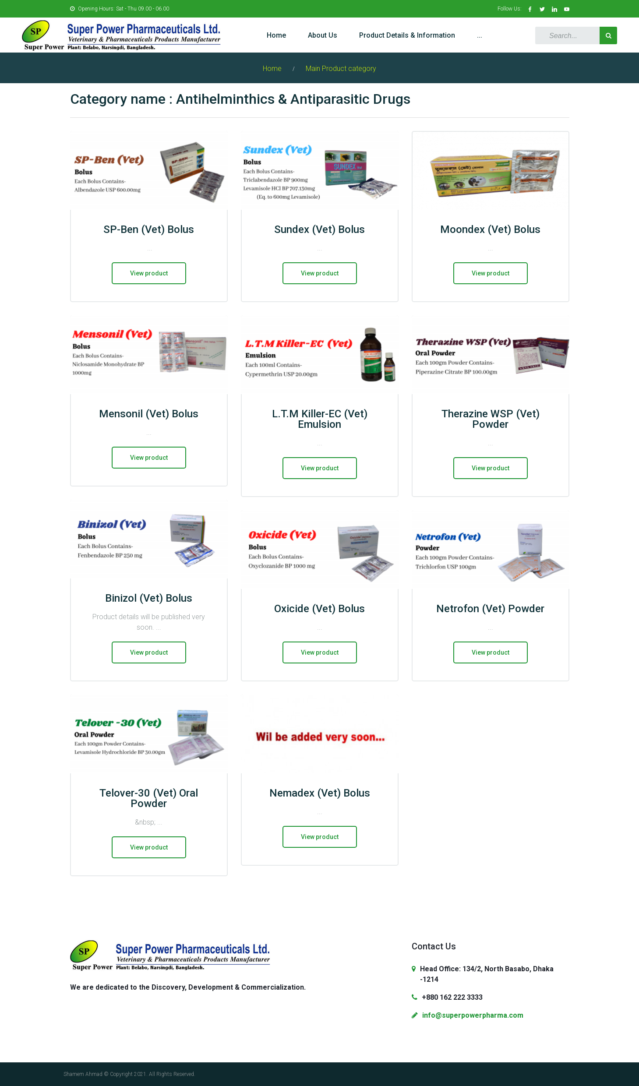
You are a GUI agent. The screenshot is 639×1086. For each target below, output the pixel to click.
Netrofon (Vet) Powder (490, 609)
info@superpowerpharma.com (472, 1015)
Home (276, 35)
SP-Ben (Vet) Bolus (148, 229)
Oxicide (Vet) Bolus (319, 609)
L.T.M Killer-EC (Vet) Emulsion (319, 419)
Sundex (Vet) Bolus (319, 229)
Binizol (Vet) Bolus (148, 598)
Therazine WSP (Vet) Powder (490, 419)
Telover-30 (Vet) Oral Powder (148, 798)
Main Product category (341, 68)
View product (149, 273)
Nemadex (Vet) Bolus (319, 793)
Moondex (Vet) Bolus (490, 229)
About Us (322, 35)
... (479, 35)
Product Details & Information (407, 35)
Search (608, 35)
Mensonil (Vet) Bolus (148, 414)
